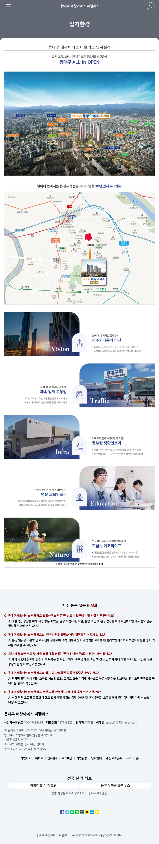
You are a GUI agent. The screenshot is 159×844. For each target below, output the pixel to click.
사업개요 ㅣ (27, 758)
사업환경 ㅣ (83, 758)
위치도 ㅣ (41, 758)
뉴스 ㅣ (130, 758)
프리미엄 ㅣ (69, 758)
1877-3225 (59, 722)
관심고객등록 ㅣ (115, 758)
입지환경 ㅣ (54, 758)
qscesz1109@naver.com (116, 722)
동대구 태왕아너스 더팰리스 (79, 6)
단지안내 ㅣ (98, 758)
